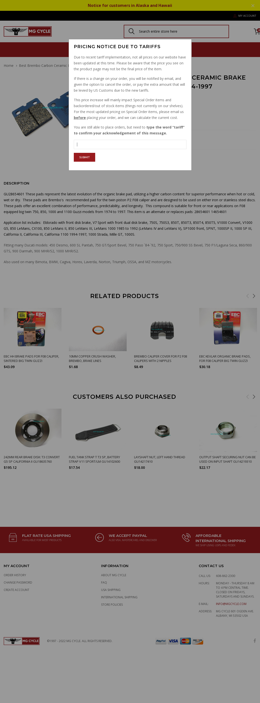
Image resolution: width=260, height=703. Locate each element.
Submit (84, 157)
